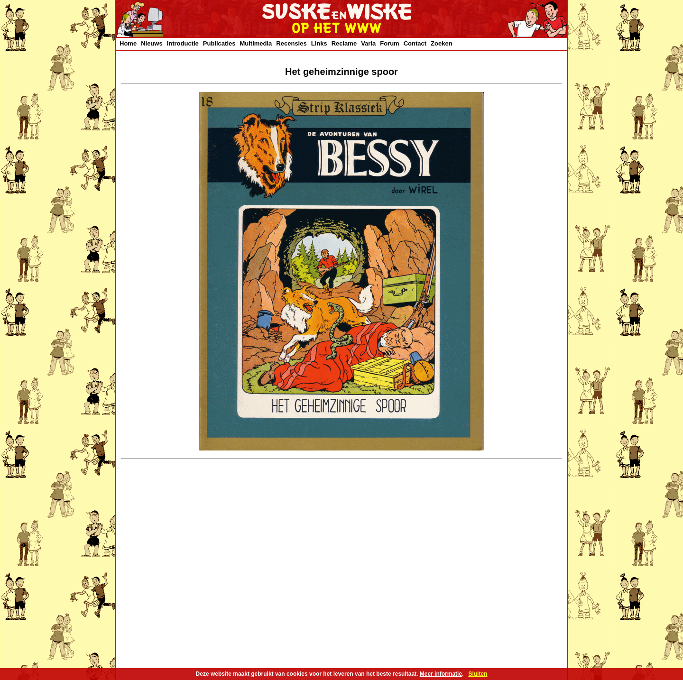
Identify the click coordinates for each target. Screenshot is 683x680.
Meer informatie (441, 674)
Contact (415, 43)
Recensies (291, 43)
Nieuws (152, 43)
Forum (389, 43)
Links (319, 43)
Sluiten (477, 674)
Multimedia (256, 43)
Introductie (183, 43)
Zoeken (441, 43)
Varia (368, 43)
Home (128, 43)
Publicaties (219, 43)
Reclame (344, 43)
